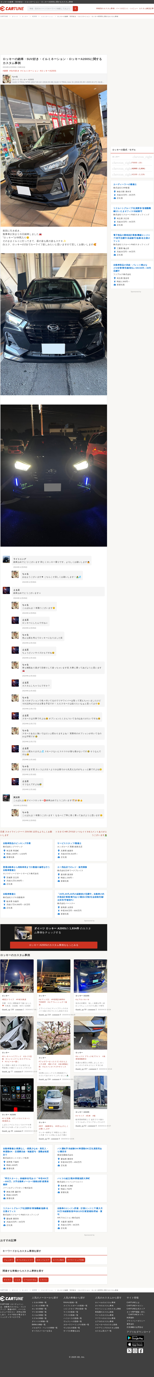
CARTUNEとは (133, 1302)
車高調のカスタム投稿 (104, 1312)
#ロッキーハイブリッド (11, 1056)
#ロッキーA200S (48, 71)
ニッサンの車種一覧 (40, 1306)
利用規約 (130, 1318)
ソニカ (17, 1280)
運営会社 (130, 1324)
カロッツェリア (42, 1260)
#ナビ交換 (6, 1118)
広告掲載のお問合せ (135, 1327)
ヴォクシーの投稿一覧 (72, 1321)
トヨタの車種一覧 (39, 1302)
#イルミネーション (30, 71)
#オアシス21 (44, 1000)
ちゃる (15, 77)
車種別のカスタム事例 (105, 8)
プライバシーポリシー (136, 1321)
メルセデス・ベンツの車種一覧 (45, 1328)
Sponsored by (89, 921)
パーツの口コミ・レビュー (127, 8)
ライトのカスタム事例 (104, 1315)
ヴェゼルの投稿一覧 (71, 1328)
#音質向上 (6, 1121)
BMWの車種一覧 (39, 1325)
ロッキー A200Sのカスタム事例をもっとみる (53, 945)
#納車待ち (49, 1126)
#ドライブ (80, 1116)
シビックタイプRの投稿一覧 (75, 1309)
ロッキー (5, 996)
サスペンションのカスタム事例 (108, 1309)
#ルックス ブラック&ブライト (88, 1056)
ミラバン (43, 1280)
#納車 (5, 71)
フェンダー (8, 1260)
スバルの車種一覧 (39, 1315)
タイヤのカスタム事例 (104, 1306)
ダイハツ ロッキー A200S (23, 80)
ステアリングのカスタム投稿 (107, 1328)
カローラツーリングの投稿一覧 (76, 1325)
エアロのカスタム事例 (104, 1321)
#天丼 (88, 1116)
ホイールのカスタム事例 (105, 1302)
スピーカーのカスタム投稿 (106, 1325)
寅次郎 (16, 797)
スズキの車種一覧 (39, 1318)
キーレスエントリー (25, 1260)
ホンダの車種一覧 (39, 1309)
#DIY (41, 1126)
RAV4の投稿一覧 (70, 1302)
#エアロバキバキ (82, 1000)
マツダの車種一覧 (39, 1312)
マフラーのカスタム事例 (105, 1318)
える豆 (16, 590)
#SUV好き (14, 71)
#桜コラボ (52, 1064)
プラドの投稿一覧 (70, 1315)
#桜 (94, 1116)
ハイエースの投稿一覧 (72, 1318)
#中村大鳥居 (21, 1000)
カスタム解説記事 (146, 8)
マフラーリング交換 (75, 1260)
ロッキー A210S (82, 996)
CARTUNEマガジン (135, 1306)
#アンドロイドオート (21, 1118)
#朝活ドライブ (8, 1000)
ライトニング (19, 559)
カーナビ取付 (58, 1260)
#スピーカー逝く (12, 1062)
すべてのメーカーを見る (42, 1331)
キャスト (7, 1280)
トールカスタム (30, 1280)
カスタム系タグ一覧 (103, 1331)
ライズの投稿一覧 (70, 1312)
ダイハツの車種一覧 (40, 1321)
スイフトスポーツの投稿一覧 (75, 1306)
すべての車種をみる (71, 1331)
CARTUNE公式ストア (136, 1309)
